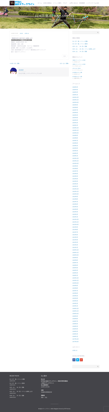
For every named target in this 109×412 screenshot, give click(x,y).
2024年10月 (75, 133)
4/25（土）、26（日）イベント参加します (83, 49)
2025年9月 (75, 105)
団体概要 (82, 3)
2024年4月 (75, 148)
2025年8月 (75, 107)
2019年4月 (75, 298)
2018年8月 (75, 318)
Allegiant (56, 408)
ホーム (40, 3)
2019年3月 (75, 301)
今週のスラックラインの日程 (78, 60)
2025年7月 (75, 110)
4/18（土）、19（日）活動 (79, 51)
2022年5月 (75, 206)
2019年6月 (75, 293)
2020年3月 (75, 270)
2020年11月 (75, 252)
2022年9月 (75, 196)
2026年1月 (75, 94)
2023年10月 (75, 163)
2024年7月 (75, 140)
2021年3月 (75, 242)
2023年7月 (75, 171)
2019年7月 (75, 290)
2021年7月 (75, 232)
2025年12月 (75, 97)
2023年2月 (75, 184)
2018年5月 (75, 326)
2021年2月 (75, 245)
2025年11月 (75, 100)
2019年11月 (75, 280)
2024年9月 (75, 135)
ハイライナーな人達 (92, 3)
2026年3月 (75, 92)
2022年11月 (75, 191)
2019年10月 (75, 283)
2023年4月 (75, 178)
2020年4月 (75, 267)
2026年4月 (75, 89)
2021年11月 (75, 222)
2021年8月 (75, 229)
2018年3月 (75, 331)
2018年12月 (75, 308)
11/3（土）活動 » (64, 63)
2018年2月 (75, 334)
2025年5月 (75, 115)
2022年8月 (75, 199)
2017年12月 (75, 339)
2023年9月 (75, 166)
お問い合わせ (74, 3)
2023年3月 (75, 181)
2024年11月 (75, 130)
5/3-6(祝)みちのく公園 (77, 72)
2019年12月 (75, 278)
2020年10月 (75, 255)
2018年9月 (75, 316)
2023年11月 (75, 161)
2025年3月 (75, 120)
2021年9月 (75, 227)
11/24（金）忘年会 (76, 68)
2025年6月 (75, 112)
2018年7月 (75, 321)
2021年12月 (75, 219)
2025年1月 (75, 125)
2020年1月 (75, 275)
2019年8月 (75, 288)
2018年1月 (75, 336)
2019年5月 (75, 295)
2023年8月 (75, 168)
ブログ (65, 3)
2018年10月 (75, 313)
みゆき (21, 33)
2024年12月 (75, 128)
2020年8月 (75, 260)
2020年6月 (75, 265)
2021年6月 (75, 234)
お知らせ (27, 33)
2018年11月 (75, 311)
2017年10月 (75, 341)
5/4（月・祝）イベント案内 (80, 44)
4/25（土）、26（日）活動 (79, 46)
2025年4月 (75, 117)
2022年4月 (75, 209)
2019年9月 (75, 285)
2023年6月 (75, 173)
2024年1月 (75, 155)
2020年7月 (75, 262)
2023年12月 (75, 158)
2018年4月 (75, 329)
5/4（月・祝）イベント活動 (80, 41)
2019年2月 (75, 303)
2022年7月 (75, 201)
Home (45, 20)
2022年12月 (75, 189)
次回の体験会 (47, 3)
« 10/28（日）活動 (14, 63)
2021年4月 (75, 240)
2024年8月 (75, 138)
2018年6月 (75, 323)
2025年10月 (75, 102)
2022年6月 (75, 204)
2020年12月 (75, 250)
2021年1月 (75, 247)
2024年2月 (75, 153)
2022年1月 (75, 217)
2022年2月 (75, 214)
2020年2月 (75, 273)
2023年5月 (75, 176)
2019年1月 (75, 306)
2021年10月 (75, 224)
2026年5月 (75, 87)
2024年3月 (75, 150)
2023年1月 (75, 186)
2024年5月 (75, 145)
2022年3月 (75, 211)
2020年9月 (75, 257)
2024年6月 (75, 143)
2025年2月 (75, 122)
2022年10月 (75, 194)
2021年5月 (75, 237)
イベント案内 (57, 3)
